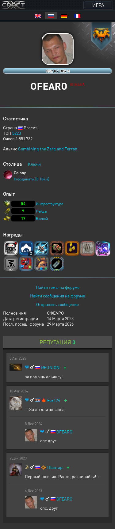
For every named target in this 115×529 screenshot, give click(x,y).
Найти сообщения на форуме (57, 295)
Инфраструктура (49, 204)
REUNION (50, 367)
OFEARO (64, 431)
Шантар (55, 467)
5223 (16, 133)
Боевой (42, 218)
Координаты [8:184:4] (31, 179)
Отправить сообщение (57, 304)
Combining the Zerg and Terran (47, 148)
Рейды (41, 211)
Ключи (34, 164)
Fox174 (53, 400)
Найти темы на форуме (57, 287)
